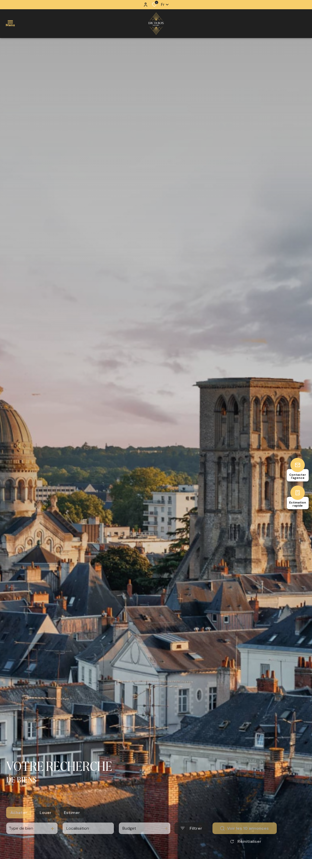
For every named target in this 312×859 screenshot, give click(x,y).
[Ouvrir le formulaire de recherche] (191, 838)
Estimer (72, 822)
